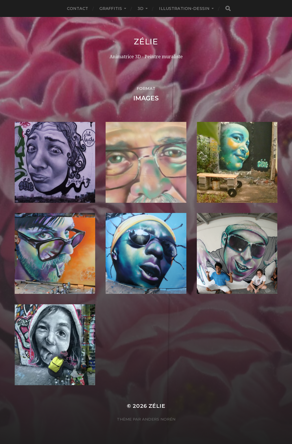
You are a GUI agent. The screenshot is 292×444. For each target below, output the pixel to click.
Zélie (146, 41)
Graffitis (110, 8)
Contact (77, 8)
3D (140, 8)
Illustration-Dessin (184, 8)
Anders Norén (158, 419)
